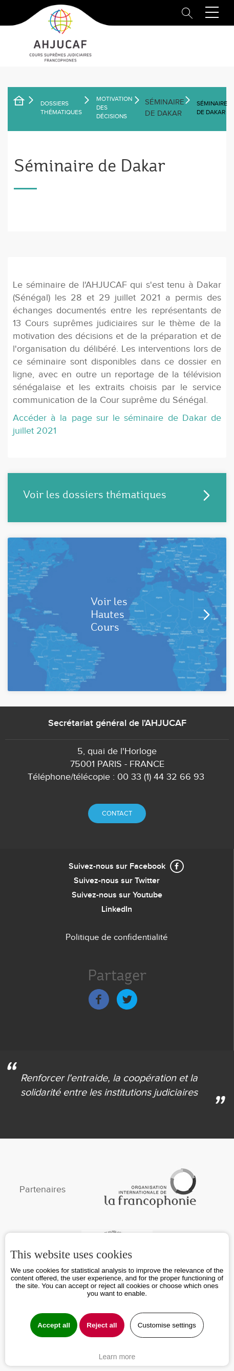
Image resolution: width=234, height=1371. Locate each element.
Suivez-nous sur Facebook (117, 866)
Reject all (102, 1325)
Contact (117, 813)
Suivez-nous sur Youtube (117, 895)
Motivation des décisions (114, 107)
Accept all (53, 1325)
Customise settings (167, 1325)
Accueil (25, 102)
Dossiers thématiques (61, 108)
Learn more (117, 1357)
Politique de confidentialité (117, 937)
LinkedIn (116, 909)
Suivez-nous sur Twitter (117, 881)
